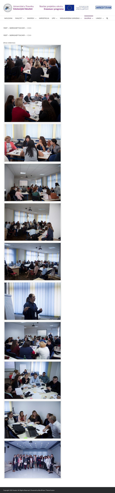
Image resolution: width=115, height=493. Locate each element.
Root (6, 28)
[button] (107, 18)
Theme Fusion (50, 490)
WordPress (41, 490)
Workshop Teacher (17, 28)
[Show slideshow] (9, 43)
